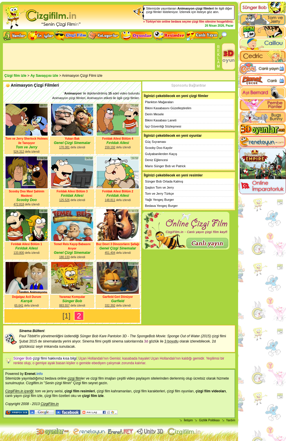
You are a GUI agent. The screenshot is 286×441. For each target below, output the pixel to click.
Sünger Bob (72, 301)
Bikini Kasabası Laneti (160, 120)
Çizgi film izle (15, 76)
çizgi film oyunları (180, 391)
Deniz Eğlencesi (156, 160)
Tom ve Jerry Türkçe (159, 193)
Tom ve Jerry (26, 147)
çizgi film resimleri (79, 391)
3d (146, 341)
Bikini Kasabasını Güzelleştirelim (168, 108)
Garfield (117, 301)
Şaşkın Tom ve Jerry (159, 187)
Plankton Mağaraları (159, 102)
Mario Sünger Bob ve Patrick (165, 166)
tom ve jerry (44, 391)
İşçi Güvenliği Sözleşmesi (163, 126)
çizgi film (198, 21)
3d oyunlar (53, 431)
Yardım (230, 420)
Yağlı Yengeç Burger (159, 199)
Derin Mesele (154, 114)
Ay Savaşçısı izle (44, 76)
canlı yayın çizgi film (20, 396)
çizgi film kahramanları (114, 391)
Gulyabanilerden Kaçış (161, 154)
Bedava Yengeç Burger (161, 205)
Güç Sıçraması (155, 141)
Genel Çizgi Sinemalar (72, 143)
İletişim (188, 420)
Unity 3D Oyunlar (150, 431)
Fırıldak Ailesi (118, 143)
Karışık (26, 301)
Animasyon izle (121, 431)
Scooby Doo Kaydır (158, 148)
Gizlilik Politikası (209, 420)
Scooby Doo (26, 200)
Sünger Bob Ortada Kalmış (164, 181)
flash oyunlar (88, 431)
